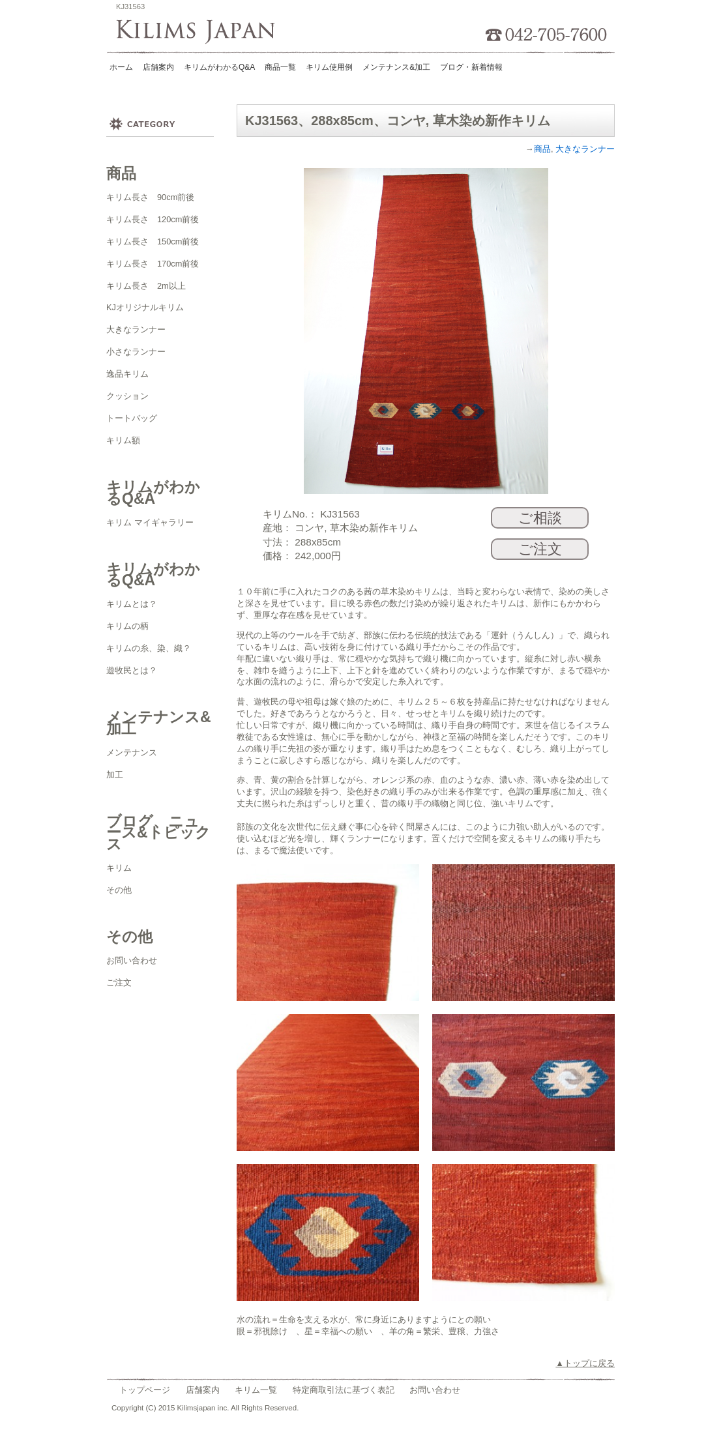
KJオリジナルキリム (145, 307)
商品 (542, 149)
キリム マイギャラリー (150, 522)
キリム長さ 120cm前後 (152, 219)
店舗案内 (158, 67)
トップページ (144, 1390)
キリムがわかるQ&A (219, 67)
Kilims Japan (200, 33)
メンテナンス (131, 752)
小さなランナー (136, 352)
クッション (127, 396)
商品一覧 (280, 67)
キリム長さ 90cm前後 (150, 197)
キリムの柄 (127, 626)
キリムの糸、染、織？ (148, 648)
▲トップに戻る (585, 1363)
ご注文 (119, 982)
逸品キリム (127, 374)
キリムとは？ (131, 604)
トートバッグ (131, 418)
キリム (119, 868)
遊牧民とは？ (131, 670)
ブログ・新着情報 (471, 67)
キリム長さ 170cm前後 (152, 264)
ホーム (121, 67)
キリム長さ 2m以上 (146, 286)
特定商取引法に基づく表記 (343, 1390)
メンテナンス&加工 (396, 67)
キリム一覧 (256, 1390)
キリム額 (123, 440)
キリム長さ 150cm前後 (152, 241)
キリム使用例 (329, 67)
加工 (114, 775)
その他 (119, 890)
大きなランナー (136, 329)
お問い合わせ (131, 960)
